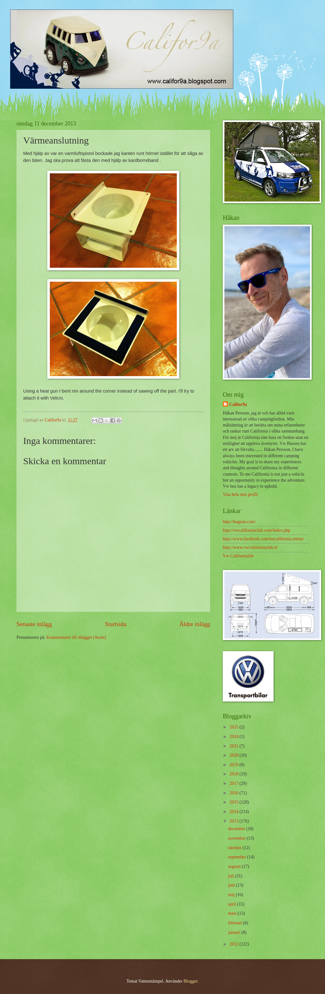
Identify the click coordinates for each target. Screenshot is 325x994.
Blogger (190, 981)
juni (232, 885)
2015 (234, 802)
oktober (235, 847)
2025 (234, 727)
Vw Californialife (238, 556)
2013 (234, 821)
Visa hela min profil (240, 494)
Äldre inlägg (194, 624)
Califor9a (238, 404)
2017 (234, 783)
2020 (234, 755)
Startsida (116, 624)
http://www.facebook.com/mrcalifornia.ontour (263, 538)
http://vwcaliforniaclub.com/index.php (256, 530)
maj (232, 894)
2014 (234, 811)
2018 (234, 774)
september (237, 857)
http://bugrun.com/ (239, 521)
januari (235, 932)
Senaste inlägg (34, 624)
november (237, 838)
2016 (234, 793)
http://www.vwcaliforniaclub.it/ (250, 547)
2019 (234, 764)
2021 (234, 746)
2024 (234, 736)
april (232, 904)
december (237, 828)
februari (235, 922)
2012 (234, 944)
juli (231, 876)
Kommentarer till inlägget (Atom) (76, 637)
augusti (235, 866)
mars (233, 913)
